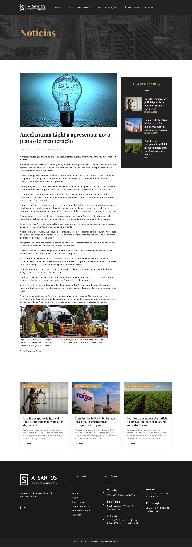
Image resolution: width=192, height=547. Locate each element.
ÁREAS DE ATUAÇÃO (106, 7)
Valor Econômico (34, 351)
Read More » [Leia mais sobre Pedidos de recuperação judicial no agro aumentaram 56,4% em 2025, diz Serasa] (149, 160)
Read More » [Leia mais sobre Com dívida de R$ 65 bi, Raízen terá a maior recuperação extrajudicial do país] (149, 136)
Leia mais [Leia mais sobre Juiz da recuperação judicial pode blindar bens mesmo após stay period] (27, 443)
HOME (58, 7)
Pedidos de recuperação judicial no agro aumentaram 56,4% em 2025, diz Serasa (155, 147)
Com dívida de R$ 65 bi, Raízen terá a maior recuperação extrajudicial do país (155, 125)
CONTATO (150, 7)
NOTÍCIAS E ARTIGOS (130, 7)
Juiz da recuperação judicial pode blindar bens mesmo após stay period (156, 103)
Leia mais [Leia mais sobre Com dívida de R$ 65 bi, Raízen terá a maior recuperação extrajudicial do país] (79, 443)
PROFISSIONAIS (85, 7)
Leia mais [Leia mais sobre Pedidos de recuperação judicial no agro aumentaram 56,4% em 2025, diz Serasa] (131, 443)
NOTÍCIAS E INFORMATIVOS (48, 149)
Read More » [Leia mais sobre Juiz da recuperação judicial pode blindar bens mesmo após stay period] (149, 115)
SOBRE (69, 7)
